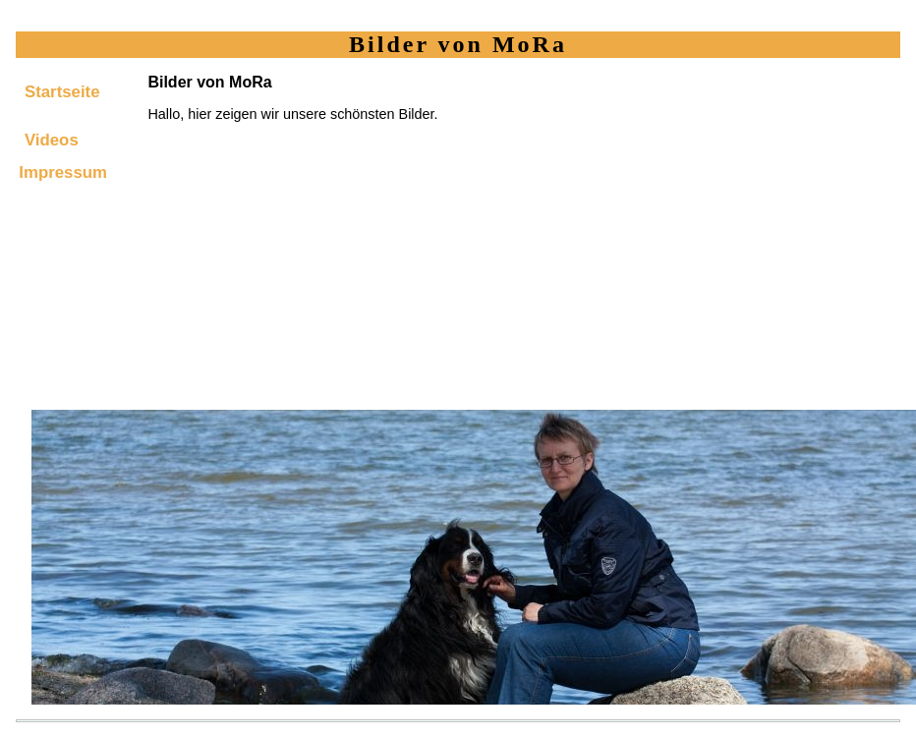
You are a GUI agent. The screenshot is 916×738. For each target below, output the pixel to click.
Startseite (62, 92)
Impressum (63, 172)
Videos (52, 140)
